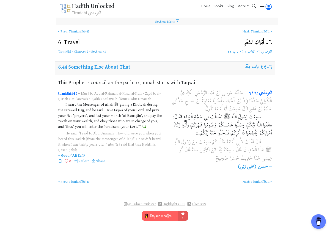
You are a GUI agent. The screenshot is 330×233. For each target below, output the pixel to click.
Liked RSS (199, 204)
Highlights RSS (173, 204)
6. (69, 41)
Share (100, 161)
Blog (230, 6)
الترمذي (266, 51)
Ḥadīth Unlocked (93, 5)
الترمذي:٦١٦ (260, 93)
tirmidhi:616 (67, 93)
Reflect (83, 161)
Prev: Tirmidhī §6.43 (74, 31)
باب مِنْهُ (251, 67)
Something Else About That (99, 66)
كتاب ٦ (249, 51)
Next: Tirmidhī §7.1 (256, 31)
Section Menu (167, 21)
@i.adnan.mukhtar (142, 204)
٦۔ (258, 42)
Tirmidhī (64, 51)
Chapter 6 (81, 51)
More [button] (241, 6)
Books (218, 6)
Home (205, 6)
